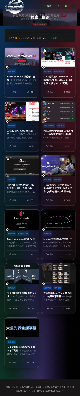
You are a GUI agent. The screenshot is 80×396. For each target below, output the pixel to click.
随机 (47, 38)
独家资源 (60, 125)
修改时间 (24, 38)
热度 (54, 38)
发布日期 (12, 38)
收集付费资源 (59, 71)
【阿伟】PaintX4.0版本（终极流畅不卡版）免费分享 (21, 191)
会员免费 (47, 71)
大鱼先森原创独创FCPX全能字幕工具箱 (21, 354)
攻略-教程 (57, 288)
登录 (48, 6)
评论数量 (37, 38)
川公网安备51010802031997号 (49, 391)
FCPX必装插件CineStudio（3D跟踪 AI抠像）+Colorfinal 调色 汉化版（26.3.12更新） (57, 80)
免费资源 (11, 71)
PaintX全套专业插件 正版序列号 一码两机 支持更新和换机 (58, 137)
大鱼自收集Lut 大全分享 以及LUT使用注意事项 (58, 300)
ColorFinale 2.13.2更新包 (21, 242)
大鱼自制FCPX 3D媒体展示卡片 (21, 300)
